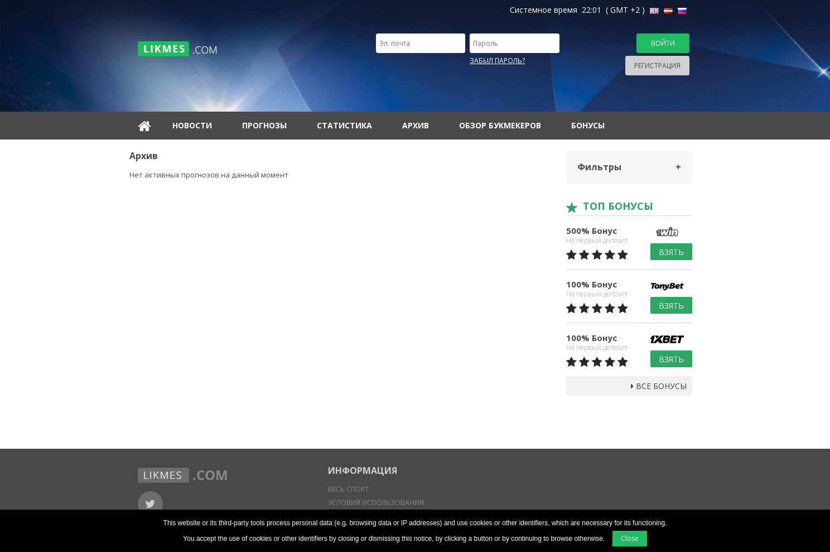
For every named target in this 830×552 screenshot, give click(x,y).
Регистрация (657, 65)
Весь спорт (348, 489)
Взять (671, 252)
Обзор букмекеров (500, 125)
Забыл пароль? (497, 60)
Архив (415, 125)
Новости (192, 125)
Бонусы (588, 125)
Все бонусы (659, 386)
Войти (663, 43)
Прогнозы (264, 125)
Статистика (344, 125)
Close (630, 538)
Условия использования (376, 502)
